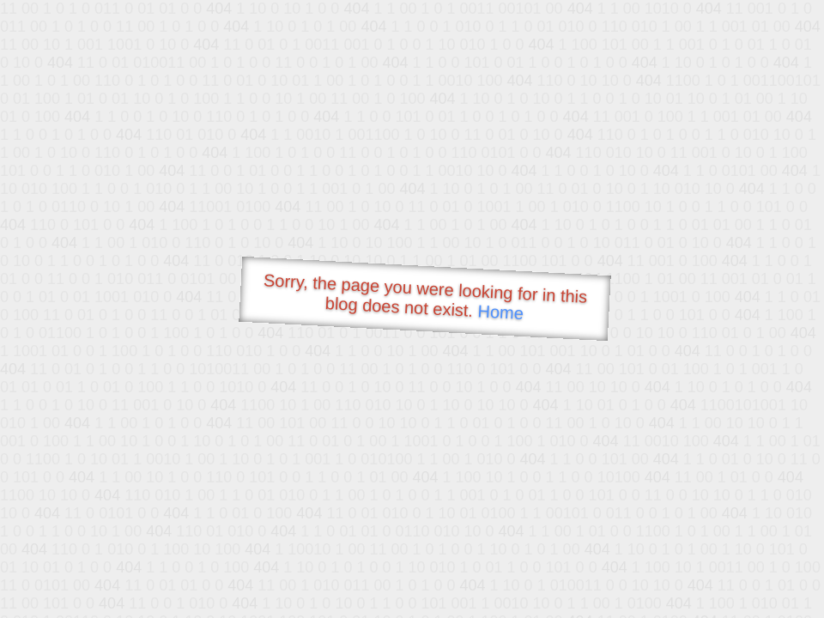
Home (500, 312)
